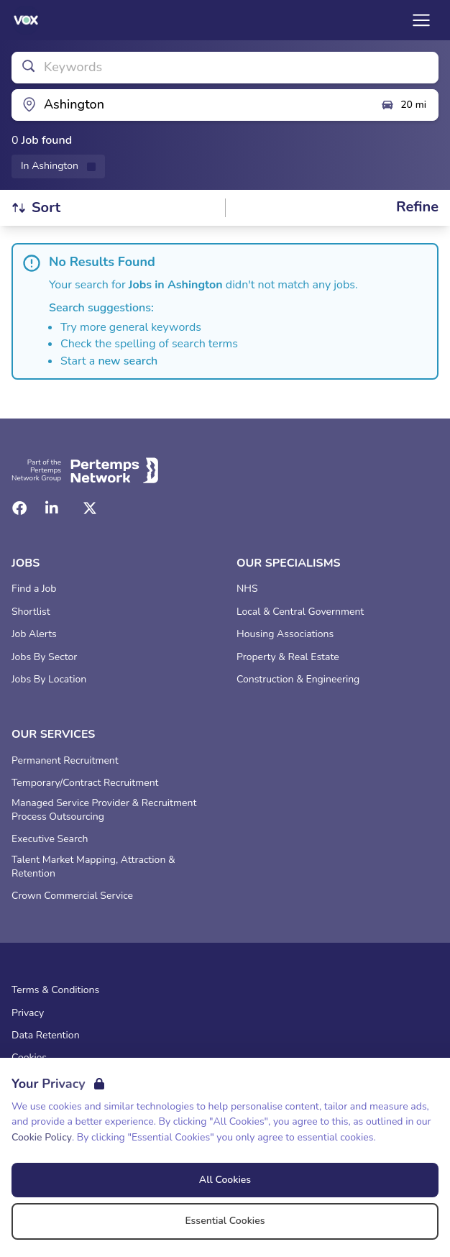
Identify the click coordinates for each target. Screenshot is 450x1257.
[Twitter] (90, 508)
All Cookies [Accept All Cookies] (225, 1180)
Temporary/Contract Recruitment (85, 783)
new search (127, 361)
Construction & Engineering (298, 679)
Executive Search (50, 839)
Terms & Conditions (55, 990)
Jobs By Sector (44, 657)
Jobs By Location (49, 679)
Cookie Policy (42, 1137)
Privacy (28, 1013)
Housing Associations (285, 634)
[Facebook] (19, 508)
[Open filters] (417, 207)
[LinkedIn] (52, 508)
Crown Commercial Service (72, 896)
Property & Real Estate (288, 657)
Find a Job (34, 588)
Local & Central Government (300, 611)
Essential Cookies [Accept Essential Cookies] (225, 1221)
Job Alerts (34, 634)
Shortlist (31, 611)
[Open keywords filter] (225, 67)
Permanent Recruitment (65, 760)
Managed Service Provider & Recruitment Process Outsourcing (104, 810)
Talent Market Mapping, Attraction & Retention (93, 867)
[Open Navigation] (421, 20)
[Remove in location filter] (58, 166)
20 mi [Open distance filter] (403, 105)
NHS (247, 588)
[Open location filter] (190, 105)
